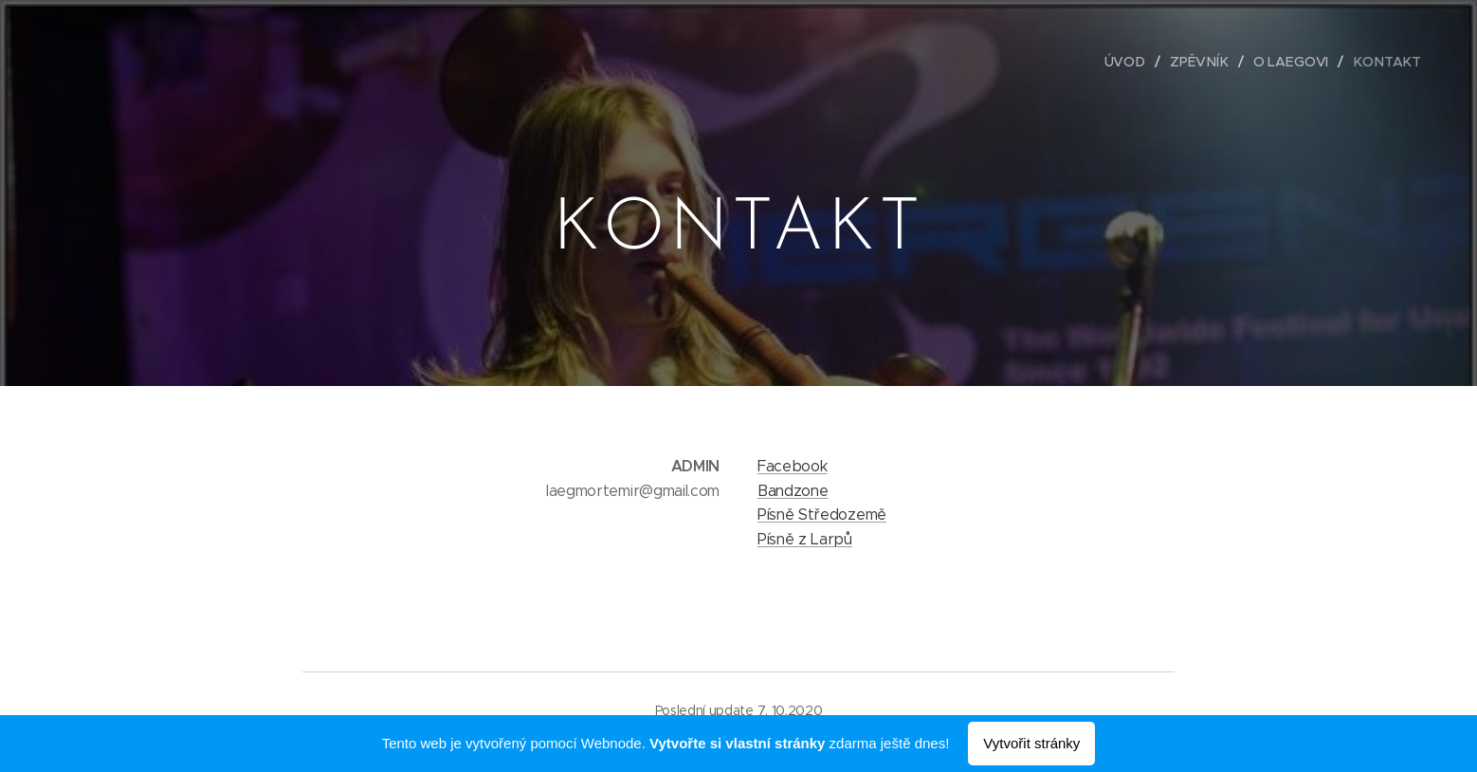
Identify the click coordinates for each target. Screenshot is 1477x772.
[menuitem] (1133, 61)
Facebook (792, 466)
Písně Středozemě (821, 514)
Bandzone (792, 491)
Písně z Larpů (804, 539)
